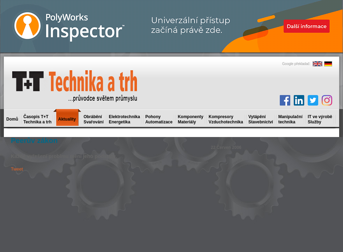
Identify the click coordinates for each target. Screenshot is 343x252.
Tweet (17, 169)
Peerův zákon (34, 140)
